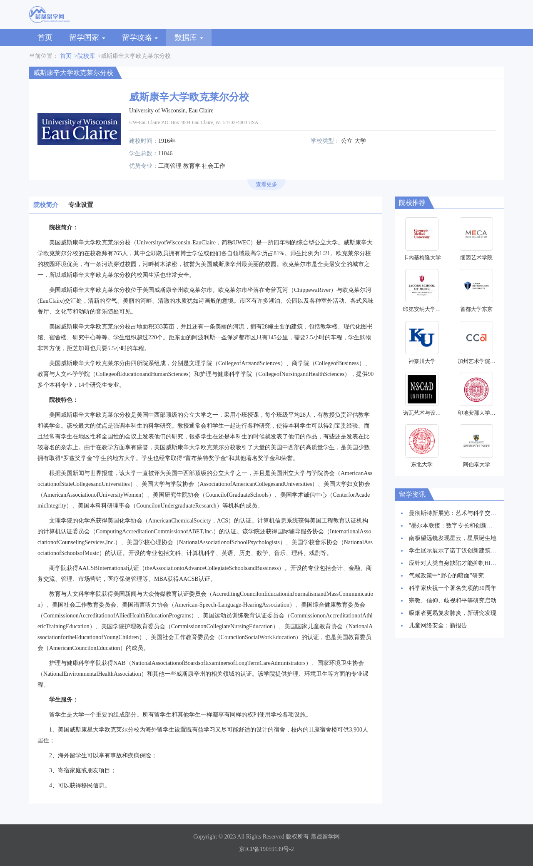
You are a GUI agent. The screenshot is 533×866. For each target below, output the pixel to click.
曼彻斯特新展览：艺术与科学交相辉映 (458, 513)
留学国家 (87, 37)
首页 (44, 37)
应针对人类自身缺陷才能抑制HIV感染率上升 (466, 563)
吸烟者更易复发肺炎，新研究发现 (452, 613)
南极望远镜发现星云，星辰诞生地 (452, 538)
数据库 (188, 37)
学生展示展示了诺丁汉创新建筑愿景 (455, 550)
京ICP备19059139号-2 (266, 849)
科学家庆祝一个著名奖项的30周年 (452, 588)
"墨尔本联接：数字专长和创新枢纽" (455, 526)
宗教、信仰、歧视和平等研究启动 (452, 600)
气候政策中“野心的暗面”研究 (446, 575)
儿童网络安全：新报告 (438, 625)
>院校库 (84, 56)
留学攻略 (140, 37)
